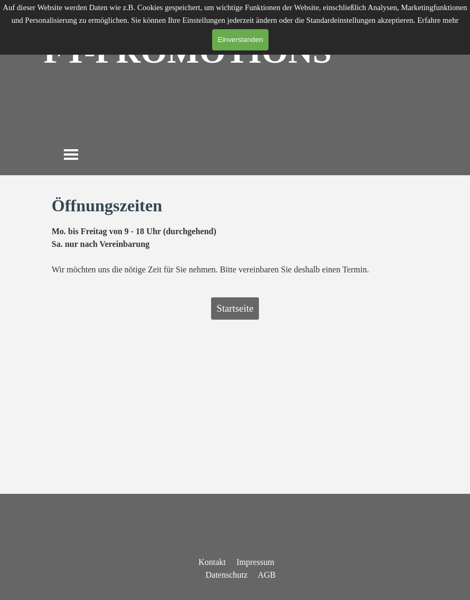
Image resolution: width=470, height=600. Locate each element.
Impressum (255, 562)
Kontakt (212, 562)
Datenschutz (227, 574)
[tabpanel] (235, 234)
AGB (267, 574)
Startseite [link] (234, 308)
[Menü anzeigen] (71, 154)
